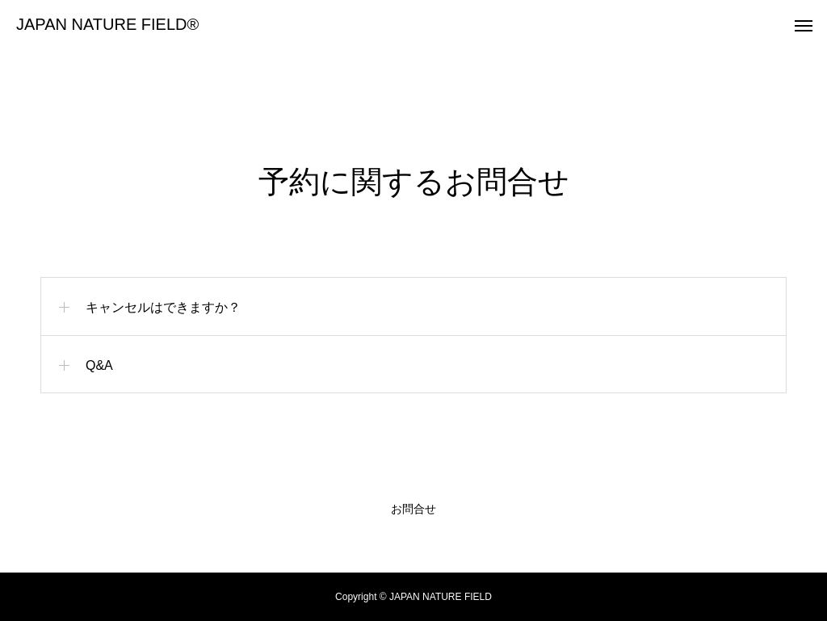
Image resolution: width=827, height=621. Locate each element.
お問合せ (413, 508)
